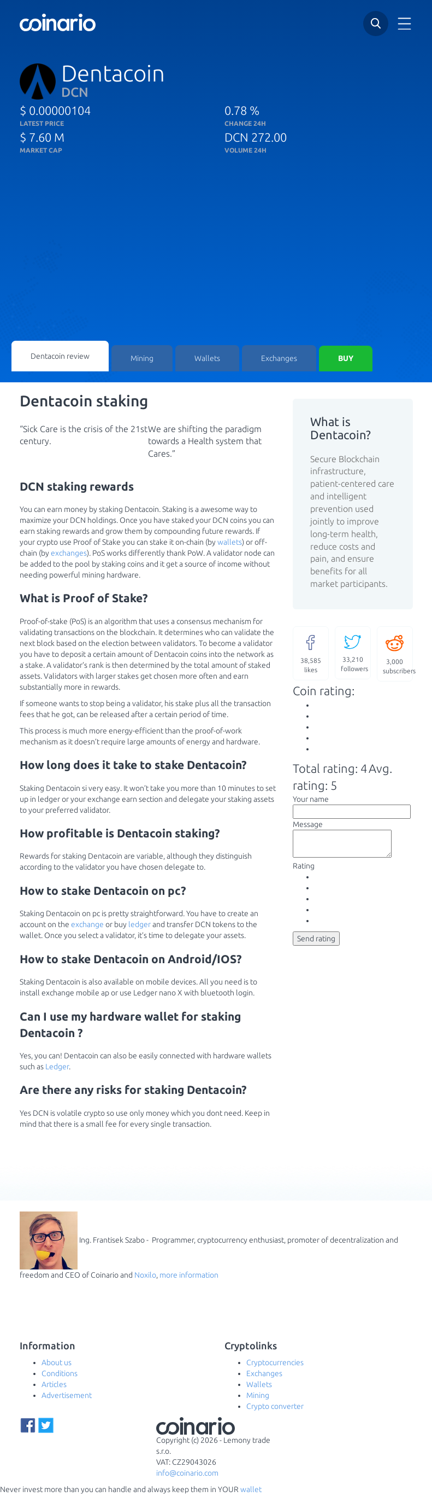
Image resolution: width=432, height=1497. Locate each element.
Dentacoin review (60, 357)
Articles (54, 1386)
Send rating (316, 945)
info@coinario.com (187, 1475)
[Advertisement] (216, 258)
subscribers (398, 655)
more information (188, 1277)
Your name (311, 801)
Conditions (60, 1375)
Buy (345, 360)
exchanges (69, 555)
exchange (87, 926)
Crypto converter (275, 1408)
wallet (251, 1491)
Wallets (207, 360)
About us (57, 1364)
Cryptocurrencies (275, 1364)
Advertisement (67, 1397)
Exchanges (279, 360)
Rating (304, 873)
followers (354, 654)
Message (308, 826)
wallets (229, 544)
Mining (142, 360)
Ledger (57, 1068)
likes (311, 654)
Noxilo (145, 1277)
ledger (139, 926)
